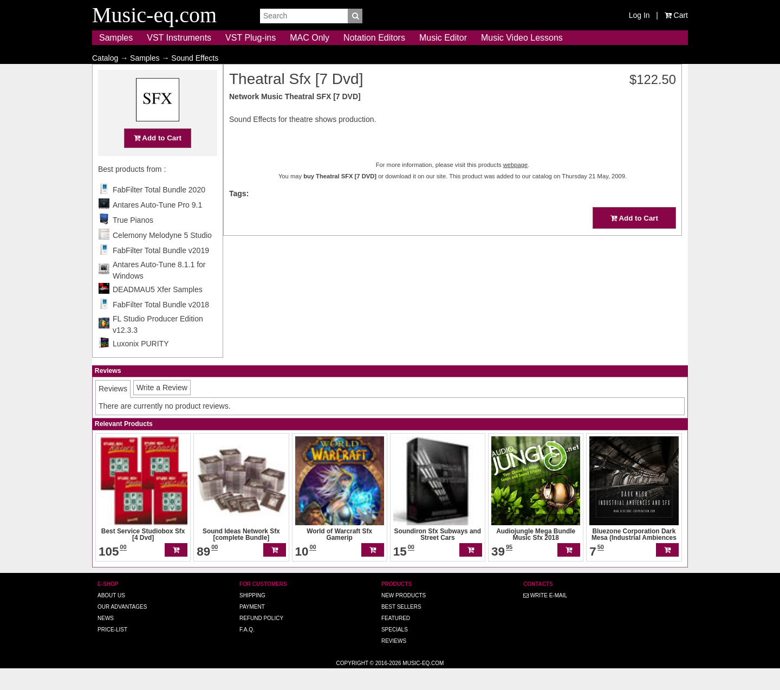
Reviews (393, 662)
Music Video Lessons (522, 37)
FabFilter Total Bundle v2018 (161, 325)
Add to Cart (157, 159)
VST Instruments (179, 37)
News (106, 639)
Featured (395, 639)
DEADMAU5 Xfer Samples (158, 310)
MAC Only (309, 37)
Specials (394, 651)
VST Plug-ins (250, 37)
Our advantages (122, 628)
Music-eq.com (423, 684)
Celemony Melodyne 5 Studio (162, 256)
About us (111, 617)
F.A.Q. (247, 651)
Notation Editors (374, 37)
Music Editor (443, 37)
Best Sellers (401, 628)
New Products (403, 617)
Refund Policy (261, 639)
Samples (116, 37)
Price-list (112, 651)
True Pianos (133, 241)
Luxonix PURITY (140, 364)
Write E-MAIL (545, 617)
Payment (252, 628)
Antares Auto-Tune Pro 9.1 (157, 226)
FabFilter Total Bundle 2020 (159, 211)
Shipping (252, 617)
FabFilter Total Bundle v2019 (161, 271)
